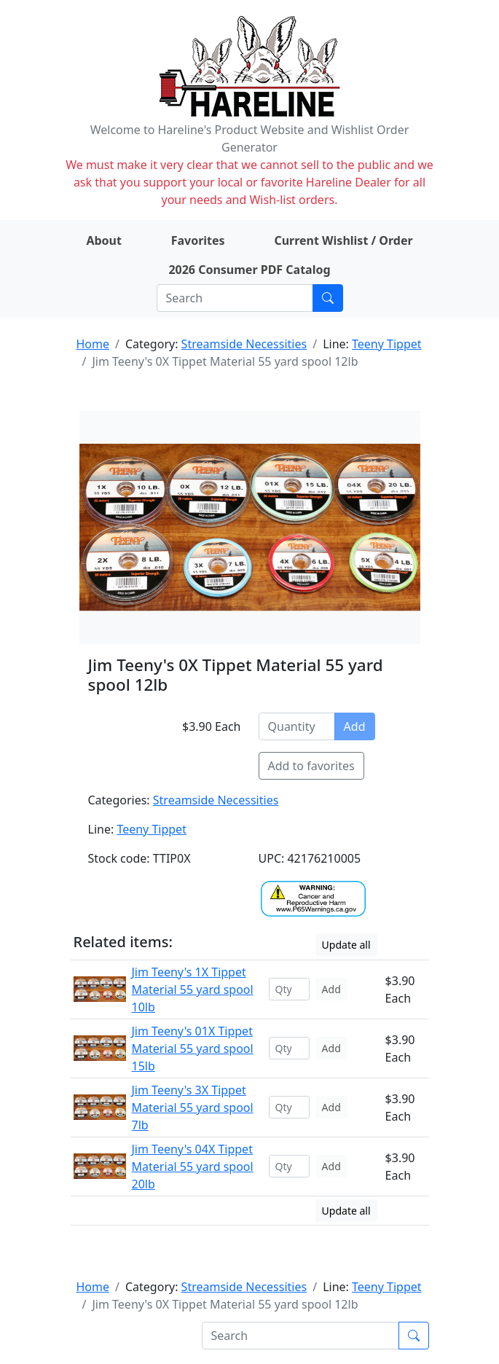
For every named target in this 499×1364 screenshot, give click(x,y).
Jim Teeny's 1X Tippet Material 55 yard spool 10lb (193, 989)
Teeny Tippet (387, 344)
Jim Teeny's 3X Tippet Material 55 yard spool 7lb (193, 1107)
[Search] (235, 298)
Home (93, 344)
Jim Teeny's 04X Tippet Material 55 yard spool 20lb (193, 1166)
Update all (346, 945)
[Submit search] (328, 298)
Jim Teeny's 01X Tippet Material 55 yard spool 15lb (193, 1048)
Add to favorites (311, 766)
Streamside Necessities (244, 344)
